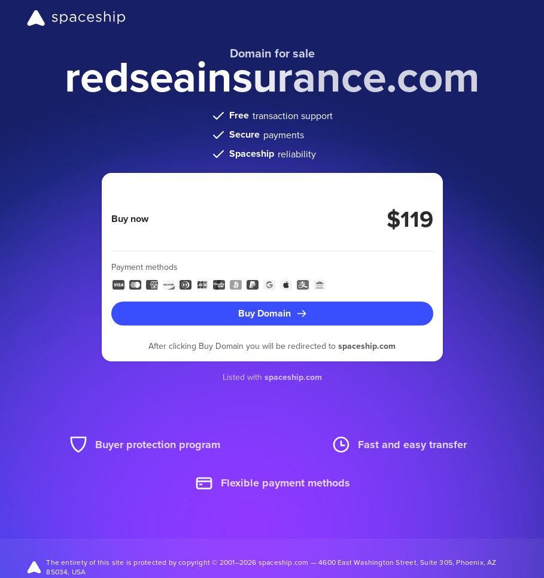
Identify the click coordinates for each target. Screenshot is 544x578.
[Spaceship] (76, 18)
